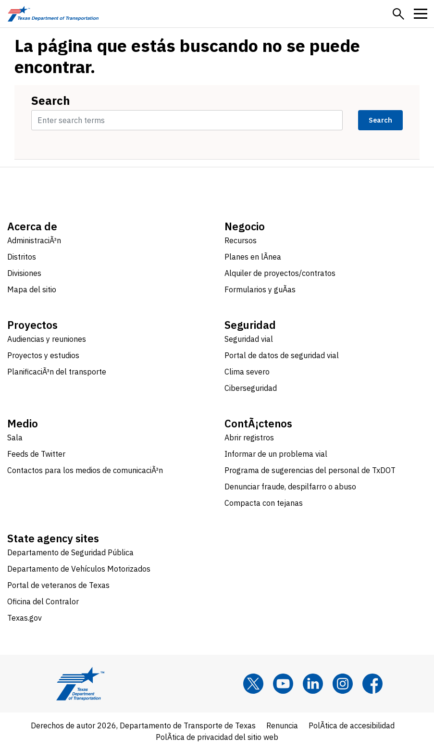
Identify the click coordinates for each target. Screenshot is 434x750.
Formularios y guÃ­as (260, 289)
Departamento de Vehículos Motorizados (78, 569)
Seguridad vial (248, 339)
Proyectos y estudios (43, 355)
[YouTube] (283, 684)
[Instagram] (343, 684)
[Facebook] (372, 684)
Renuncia (282, 725)
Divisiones (24, 273)
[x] (253, 684)
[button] (398, 14)
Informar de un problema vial (275, 454)
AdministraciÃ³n (34, 240)
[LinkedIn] (313, 684)
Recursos (240, 240)
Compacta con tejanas (263, 503)
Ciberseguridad (250, 388)
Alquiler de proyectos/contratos (279, 273)
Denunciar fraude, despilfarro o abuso (290, 486)
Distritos (21, 257)
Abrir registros (249, 437)
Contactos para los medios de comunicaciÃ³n (85, 470)
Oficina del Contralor (43, 601)
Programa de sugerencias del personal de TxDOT (310, 470)
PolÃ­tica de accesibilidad (352, 725)
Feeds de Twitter (36, 454)
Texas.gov (24, 618)
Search (50, 100)
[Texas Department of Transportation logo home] (53, 13)
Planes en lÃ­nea (252, 257)
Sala (15, 437)
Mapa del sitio (31, 289)
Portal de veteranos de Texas (58, 585)
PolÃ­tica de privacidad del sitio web (217, 737)
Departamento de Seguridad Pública (70, 552)
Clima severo (247, 371)
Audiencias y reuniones (46, 339)
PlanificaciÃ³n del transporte (56, 371)
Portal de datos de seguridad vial (281, 355)
